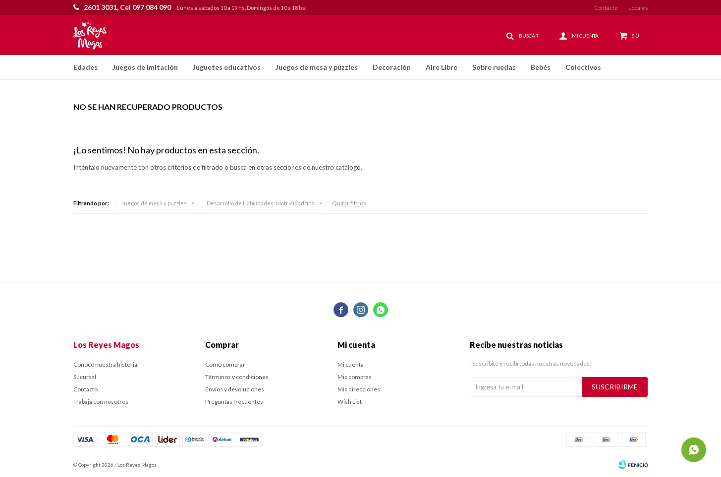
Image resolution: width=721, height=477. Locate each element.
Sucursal (84, 377)
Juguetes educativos (227, 67)
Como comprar (225, 364)
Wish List (349, 401)
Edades (85, 67)
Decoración (392, 67)
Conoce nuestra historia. (106, 364)
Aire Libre (441, 67)
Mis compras (354, 377)
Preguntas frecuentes (234, 401)
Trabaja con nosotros (100, 401)
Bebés (541, 67)
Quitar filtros (349, 203)
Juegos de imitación (145, 67)
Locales (638, 7)
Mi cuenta (350, 364)
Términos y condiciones (237, 377)
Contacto (605, 7)
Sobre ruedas (494, 67)
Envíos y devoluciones (234, 389)
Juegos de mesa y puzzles (317, 67)
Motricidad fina (261, 203)
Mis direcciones (358, 389)
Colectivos (583, 67)
